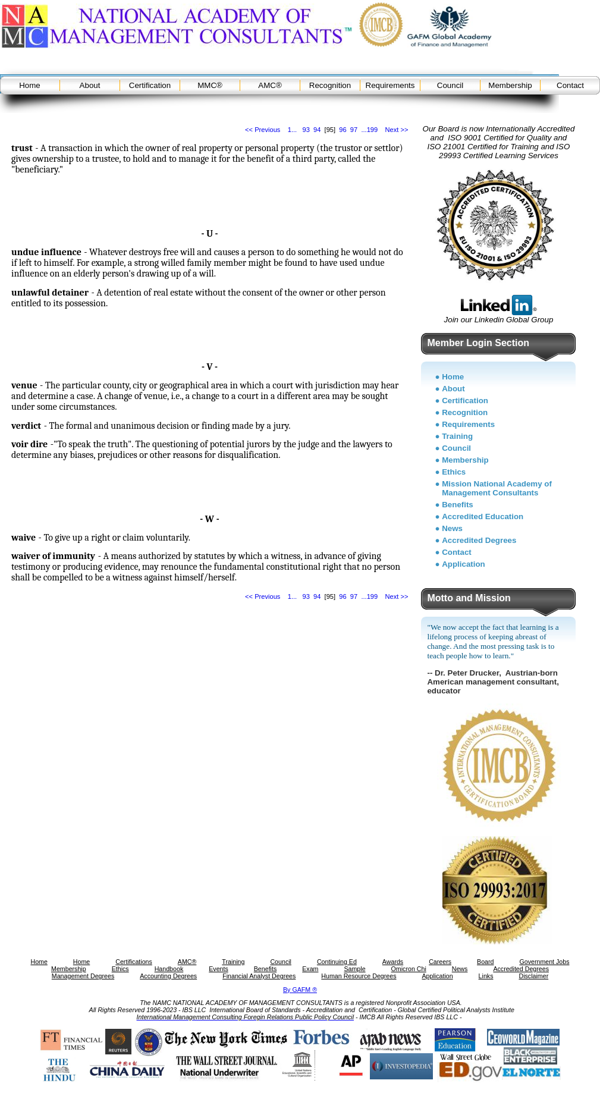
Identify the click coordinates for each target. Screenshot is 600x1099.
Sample (354, 968)
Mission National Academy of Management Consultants (497, 488)
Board (485, 961)
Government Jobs (544, 961)
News (452, 528)
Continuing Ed (337, 961)
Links (486, 975)
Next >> (397, 129)
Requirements (390, 85)
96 (342, 129)
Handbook (169, 968)
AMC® (269, 85)
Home (29, 85)
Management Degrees (83, 975)
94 (317, 129)
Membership (510, 85)
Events (218, 968)
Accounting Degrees (168, 975)
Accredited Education (482, 516)
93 (305, 129)
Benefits (457, 504)
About (90, 85)
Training (457, 436)
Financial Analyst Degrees (259, 975)
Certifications (133, 961)
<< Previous (262, 129)
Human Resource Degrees (358, 975)
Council (450, 85)
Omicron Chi (408, 968)
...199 (369, 129)
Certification (150, 85)
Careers (440, 961)
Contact (570, 85)
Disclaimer (533, 975)
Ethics (454, 471)
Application (463, 564)
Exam (310, 968)
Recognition (330, 85)
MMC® (209, 85)
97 (353, 129)
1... (292, 129)
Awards (392, 961)
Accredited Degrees (479, 540)
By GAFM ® (300, 989)
